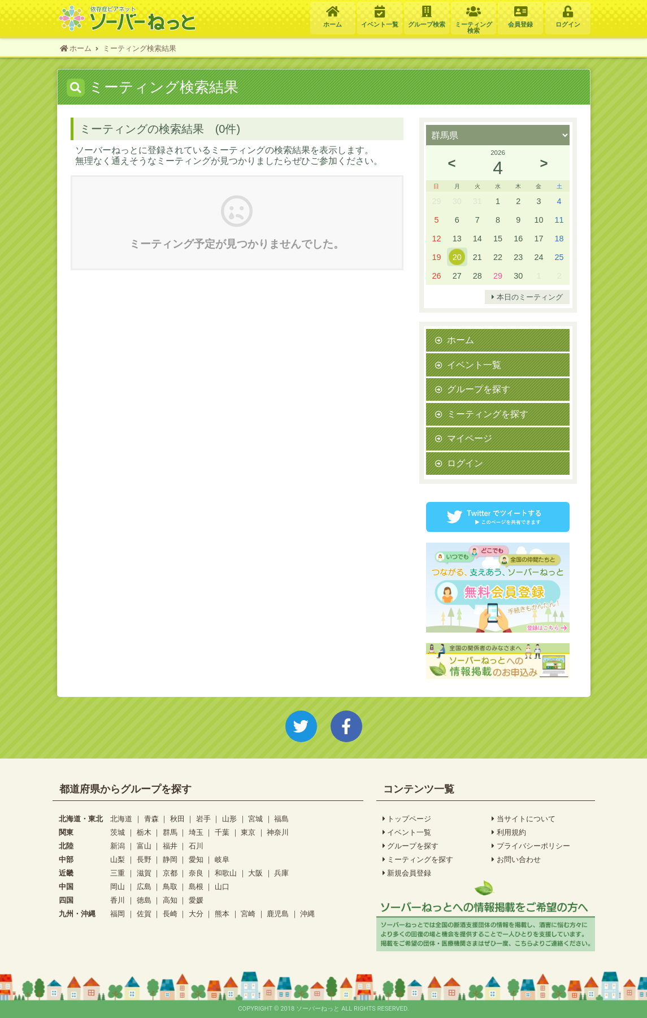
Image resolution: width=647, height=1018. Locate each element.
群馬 (170, 832)
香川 (117, 900)
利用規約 (509, 833)
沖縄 (307, 913)
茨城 (117, 832)
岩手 (203, 818)
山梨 (117, 859)
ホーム (460, 339)
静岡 (170, 859)
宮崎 (248, 913)
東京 (248, 832)
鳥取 (170, 886)
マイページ (469, 438)
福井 (170, 846)
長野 (144, 859)
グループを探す (478, 388)
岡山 (117, 886)
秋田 (177, 818)
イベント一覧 (474, 364)
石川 (196, 846)
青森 (151, 818)
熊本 (222, 913)
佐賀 (144, 913)
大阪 (255, 873)
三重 (117, 873)
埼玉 (196, 832)
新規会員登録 (407, 873)
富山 (144, 846)
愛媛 (196, 900)
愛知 (196, 859)
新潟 (117, 846)
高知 (170, 900)
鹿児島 (278, 913)
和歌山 (226, 873)
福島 (281, 818)
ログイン (465, 462)
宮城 (255, 818)
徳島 (144, 900)
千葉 (222, 832)
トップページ (407, 819)
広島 (144, 886)
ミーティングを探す (487, 413)
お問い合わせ (516, 860)
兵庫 (281, 873)
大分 (196, 913)
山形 (229, 818)
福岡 (117, 913)
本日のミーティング (527, 297)
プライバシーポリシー (531, 846)
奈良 (196, 873)
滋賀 (144, 873)
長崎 (170, 913)
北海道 (121, 818)
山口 (222, 886)
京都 (170, 873)
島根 (196, 886)
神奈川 (278, 832)
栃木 (144, 832)
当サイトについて (523, 819)
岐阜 (222, 859)
